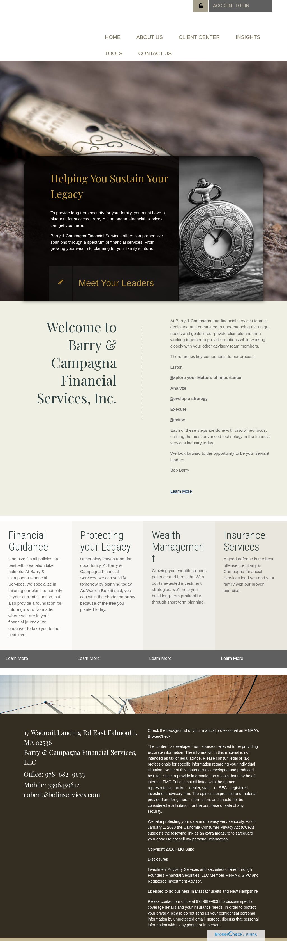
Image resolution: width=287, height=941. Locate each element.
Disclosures (158, 851)
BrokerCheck (159, 728)
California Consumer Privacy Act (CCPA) (219, 819)
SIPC (247, 867)
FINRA (231, 867)
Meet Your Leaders (116, 275)
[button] (158, 35)
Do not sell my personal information (197, 830)
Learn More (181, 483)
